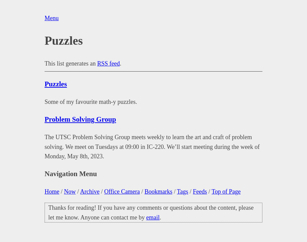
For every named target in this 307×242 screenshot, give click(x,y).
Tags (182, 191)
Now (70, 191)
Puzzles (56, 84)
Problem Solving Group (80, 119)
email (153, 217)
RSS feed (108, 63)
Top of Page (226, 191)
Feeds (200, 191)
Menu (52, 18)
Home (52, 191)
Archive (90, 191)
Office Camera (122, 191)
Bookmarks (158, 191)
